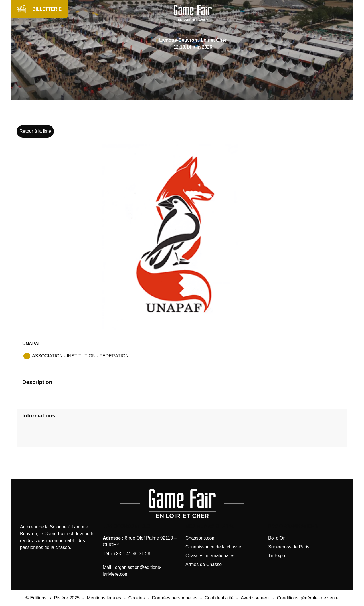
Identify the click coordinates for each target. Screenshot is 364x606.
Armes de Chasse (203, 564)
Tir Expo (276, 555)
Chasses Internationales (209, 555)
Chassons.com (200, 538)
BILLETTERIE (47, 9)
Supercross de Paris (288, 546)
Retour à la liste (35, 131)
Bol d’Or (276, 538)
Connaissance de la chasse (213, 546)
